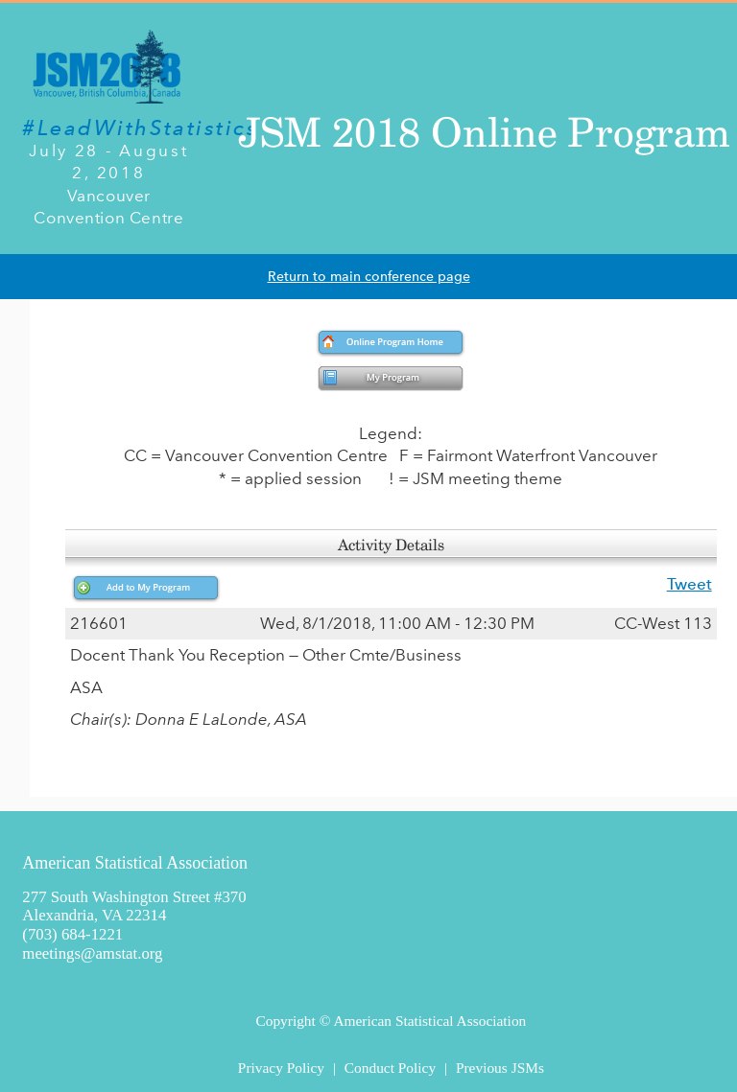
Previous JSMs (500, 1067)
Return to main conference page (369, 276)
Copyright (285, 1020)
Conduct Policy (390, 1067)
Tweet (689, 583)
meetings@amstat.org (92, 953)
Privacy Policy (281, 1067)
